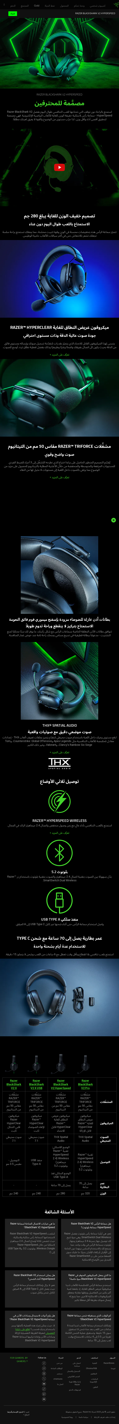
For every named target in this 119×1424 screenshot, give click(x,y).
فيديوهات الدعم (75, 1390)
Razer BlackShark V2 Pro (85, 1084)
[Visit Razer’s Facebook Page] (44, 1363)
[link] (116, 4)
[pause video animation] (114, 520)
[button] (3, 4)
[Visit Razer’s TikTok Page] (44, 1389)
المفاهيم (94, 1374)
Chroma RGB (91, 1368)
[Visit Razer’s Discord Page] (44, 1399)
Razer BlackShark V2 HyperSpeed (61, 1084)
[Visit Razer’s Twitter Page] (44, 1378)
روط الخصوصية (67, 1417)
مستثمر (59, 1374)
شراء (13, 13)
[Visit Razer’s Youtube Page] (44, 1384)
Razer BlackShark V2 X (14, 1084)
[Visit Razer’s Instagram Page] (44, 1368)
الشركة (60, 1358)
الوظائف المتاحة (56, 1368)
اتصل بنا (60, 1384)
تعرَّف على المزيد (59, 354)
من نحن (59, 1363)
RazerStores (109, 1363)
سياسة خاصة (83, 1417)
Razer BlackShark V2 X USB (36, 1084)
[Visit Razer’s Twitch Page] (44, 1394)
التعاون (95, 1387)
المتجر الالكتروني (74, 1376)
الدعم (79, 1358)
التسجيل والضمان (73, 1371)
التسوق (112, 1358)
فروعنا (113, 1368)
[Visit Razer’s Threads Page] (44, 1373)
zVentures (57, 1379)
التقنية (94, 1363)
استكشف (94, 1358)
